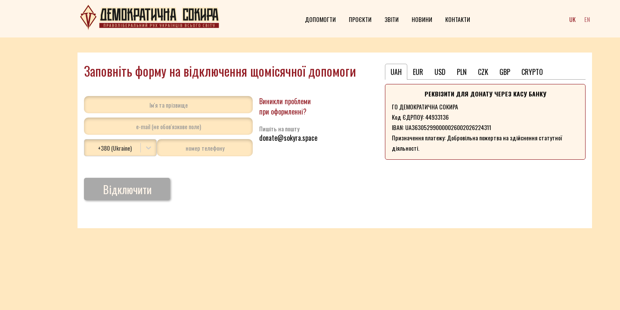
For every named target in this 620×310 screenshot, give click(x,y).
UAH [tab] (396, 72)
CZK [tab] (483, 72)
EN (587, 19)
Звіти (391, 19)
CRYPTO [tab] (532, 72)
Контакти (457, 19)
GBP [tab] (504, 72)
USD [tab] (440, 72)
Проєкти (360, 19)
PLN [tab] (462, 72)
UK (572, 19)
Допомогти (320, 19)
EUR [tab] (418, 72)
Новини (422, 19)
